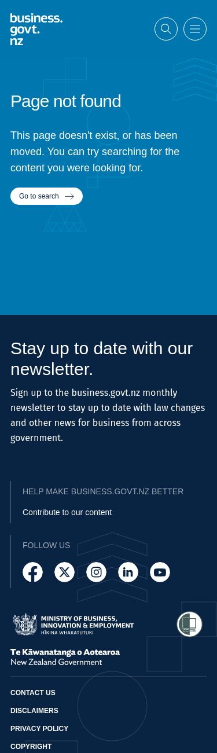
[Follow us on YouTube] (160, 572)
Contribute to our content (67, 512)
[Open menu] (195, 28)
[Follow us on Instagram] (96, 572)
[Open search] (166, 28)
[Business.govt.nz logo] (36, 29)
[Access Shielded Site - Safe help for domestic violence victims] (189, 624)
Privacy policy (39, 729)
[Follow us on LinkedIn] (128, 572)
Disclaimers (34, 711)
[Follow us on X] (64, 572)
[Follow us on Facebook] (33, 572)
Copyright (31, 747)
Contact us (33, 693)
